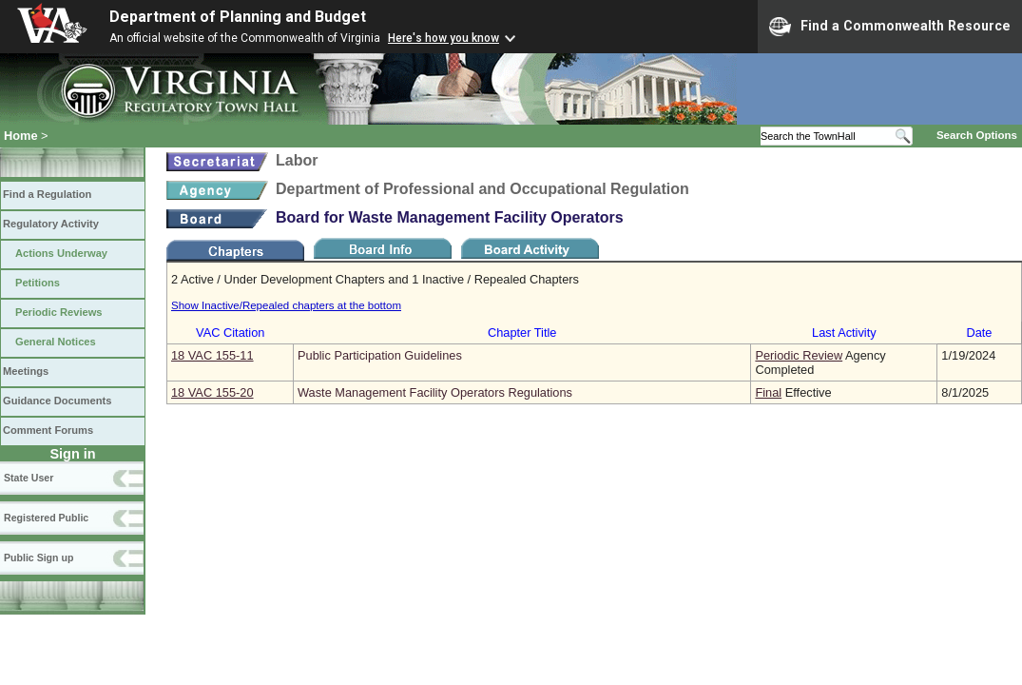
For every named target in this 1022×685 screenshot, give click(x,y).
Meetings (25, 371)
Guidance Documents (57, 400)
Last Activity (844, 332)
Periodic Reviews (59, 312)
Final (768, 392)
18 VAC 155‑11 (212, 355)
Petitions (37, 282)
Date (979, 332)
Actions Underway (61, 253)
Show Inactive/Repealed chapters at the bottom (286, 305)
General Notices (55, 341)
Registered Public (46, 517)
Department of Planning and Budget (237, 17)
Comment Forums (48, 430)
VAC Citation (230, 332)
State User (28, 477)
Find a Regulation (47, 194)
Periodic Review (798, 355)
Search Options (976, 135)
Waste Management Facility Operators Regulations (435, 392)
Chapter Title (522, 332)
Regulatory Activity (51, 223)
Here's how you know (443, 38)
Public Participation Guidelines (380, 355)
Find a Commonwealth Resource (890, 26)
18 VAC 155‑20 (212, 392)
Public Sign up (38, 557)
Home (21, 135)
